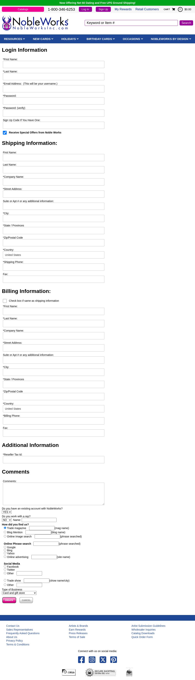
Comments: (10, 481)
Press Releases (78, 633)
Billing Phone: (11, 415)
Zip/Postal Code (13, 237)
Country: (8, 249)
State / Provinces (13, 225)
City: (6, 213)
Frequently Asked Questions (23, 633)
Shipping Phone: (13, 261)
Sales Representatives (19, 629)
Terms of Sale (77, 637)
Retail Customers (147, 9)
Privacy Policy (14, 640)
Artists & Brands (78, 625)
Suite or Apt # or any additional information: (28, 201)
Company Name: (13, 176)
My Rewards (123, 9)
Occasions (131, 38)
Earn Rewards (77, 629)
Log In (85, 9)
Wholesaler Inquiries (143, 629)
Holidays (68, 38)
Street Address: (12, 188)
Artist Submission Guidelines (148, 625)
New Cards (42, 38)
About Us (11, 637)
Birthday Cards (99, 38)
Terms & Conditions (17, 644)
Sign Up (103, 9)
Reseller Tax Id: (12, 454)
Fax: (5, 427)
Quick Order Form (142, 637)
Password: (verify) (14, 107)
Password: (9, 95)
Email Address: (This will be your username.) (30, 83)
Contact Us (12, 625)
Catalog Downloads (142, 633)
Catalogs (23, 9)
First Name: (10, 59)
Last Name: (10, 71)
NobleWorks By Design (169, 38)
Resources (13, 38)
